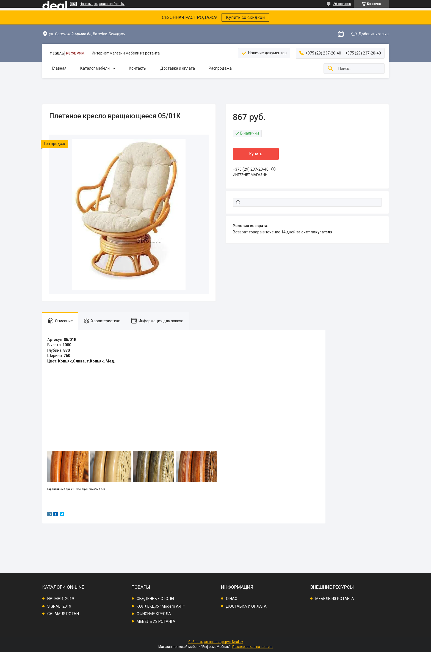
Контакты (138, 68)
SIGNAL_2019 (59, 606)
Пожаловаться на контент (252, 647)
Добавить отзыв (373, 34)
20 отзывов (342, 4)
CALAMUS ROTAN (63, 614)
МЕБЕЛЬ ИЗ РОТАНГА (156, 621)
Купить (255, 154)
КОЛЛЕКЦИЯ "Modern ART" (161, 606)
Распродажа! (221, 68)
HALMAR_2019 (60, 598)
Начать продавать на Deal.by (102, 4)
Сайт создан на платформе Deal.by (215, 642)
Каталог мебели (95, 68)
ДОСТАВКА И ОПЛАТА (246, 606)
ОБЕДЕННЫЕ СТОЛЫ (155, 598)
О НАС (231, 598)
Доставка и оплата (177, 68)
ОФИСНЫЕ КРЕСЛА (154, 614)
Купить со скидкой (245, 17)
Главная (59, 68)
